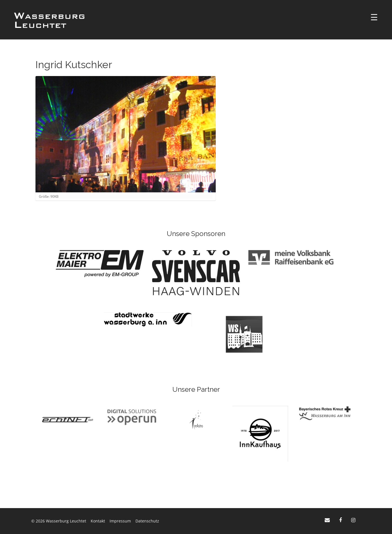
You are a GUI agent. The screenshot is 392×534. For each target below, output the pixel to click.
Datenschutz (147, 521)
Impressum (120, 521)
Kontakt (98, 521)
